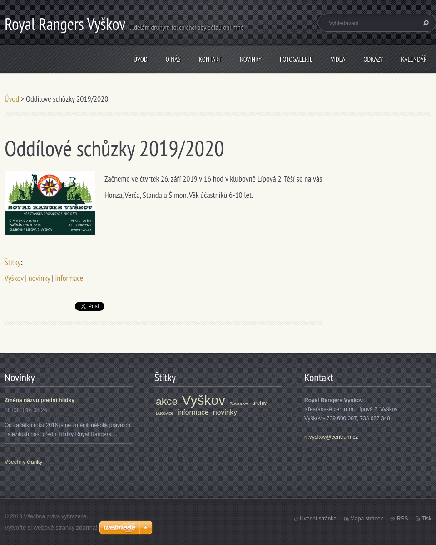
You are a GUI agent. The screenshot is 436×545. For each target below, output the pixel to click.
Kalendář (414, 59)
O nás (173, 59)
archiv (259, 403)
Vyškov (14, 278)
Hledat (424, 22)
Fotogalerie (296, 59)
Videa (338, 59)
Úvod (141, 59)
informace (69, 278)
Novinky (251, 59)
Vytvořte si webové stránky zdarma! (51, 527)
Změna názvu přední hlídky (39, 400)
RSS (402, 519)
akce (167, 401)
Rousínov (238, 403)
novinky (39, 278)
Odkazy (373, 59)
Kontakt (210, 59)
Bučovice (164, 413)
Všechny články (23, 462)
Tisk (426, 519)
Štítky (12, 262)
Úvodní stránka (318, 519)
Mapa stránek (366, 519)
